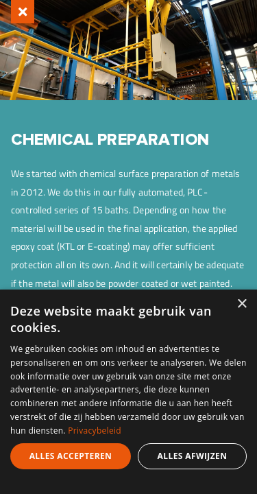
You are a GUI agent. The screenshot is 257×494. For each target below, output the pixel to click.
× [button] (241, 304)
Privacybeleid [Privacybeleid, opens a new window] (94, 430)
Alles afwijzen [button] (193, 456)
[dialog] (128, 392)
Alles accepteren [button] (70, 456)
